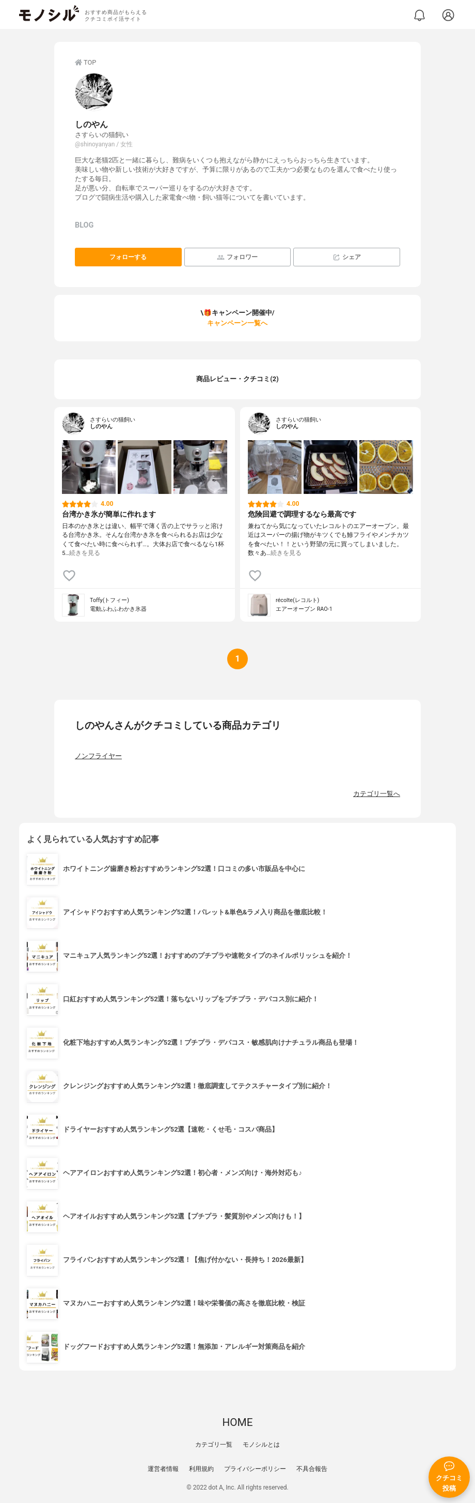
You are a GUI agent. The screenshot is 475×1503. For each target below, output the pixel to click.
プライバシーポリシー (255, 1468)
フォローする (128, 257)
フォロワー (237, 257)
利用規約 (201, 1468)
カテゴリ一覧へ (376, 794)
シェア (346, 257)
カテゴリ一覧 (213, 1444)
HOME (237, 1422)
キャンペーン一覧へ (237, 323)
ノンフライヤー (98, 756)
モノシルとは (261, 1444)
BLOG (84, 225)
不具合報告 (311, 1468)
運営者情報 (163, 1468)
